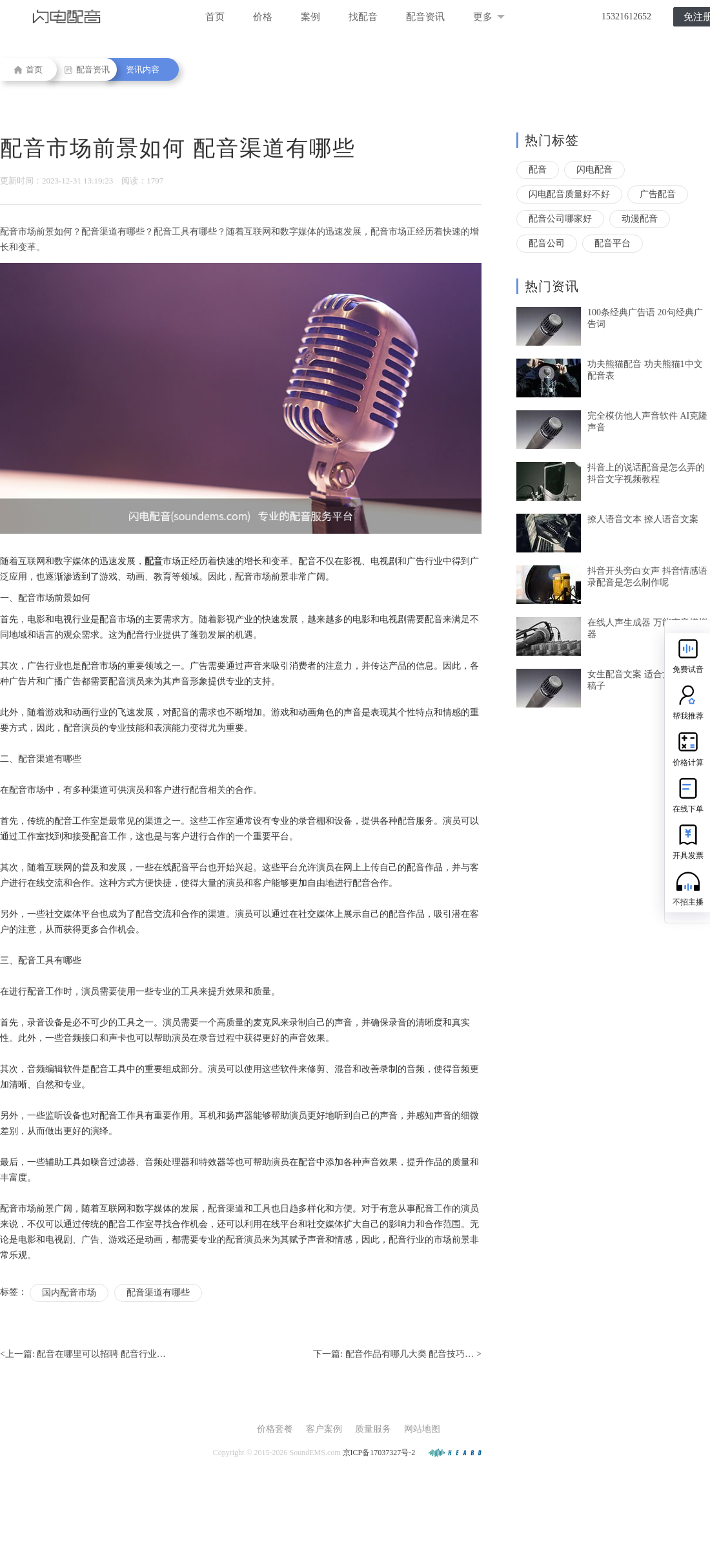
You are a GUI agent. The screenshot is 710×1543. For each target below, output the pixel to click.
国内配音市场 (69, 1292)
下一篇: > (397, 1354)
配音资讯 (425, 17)
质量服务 (373, 1429)
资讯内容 (142, 69)
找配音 (363, 17)
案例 (310, 17)
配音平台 (612, 243)
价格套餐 (275, 1429)
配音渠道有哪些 (158, 1292)
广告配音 (658, 194)
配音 (538, 169)
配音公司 (547, 243)
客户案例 (324, 1429)
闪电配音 (594, 169)
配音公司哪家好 (560, 219)
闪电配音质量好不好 (569, 194)
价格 (262, 17)
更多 (489, 17)
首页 (215, 17)
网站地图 (422, 1429)
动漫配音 (640, 219)
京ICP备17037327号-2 (379, 1452)
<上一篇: (83, 1354)
